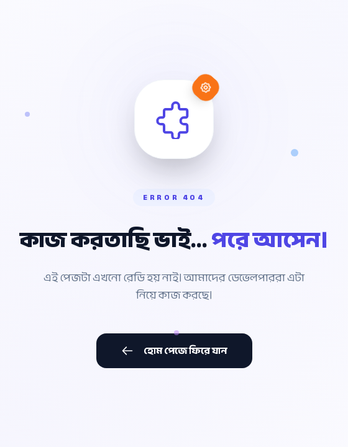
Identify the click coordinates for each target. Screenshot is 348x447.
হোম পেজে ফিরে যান (174, 350)
